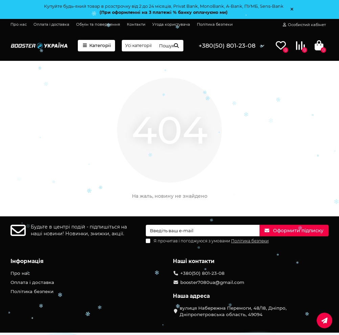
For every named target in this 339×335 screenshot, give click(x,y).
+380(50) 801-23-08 (227, 45)
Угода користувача (171, 24)
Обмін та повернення (98, 24)
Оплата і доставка (51, 24)
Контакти (136, 24)
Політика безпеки (215, 24)
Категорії (96, 45)
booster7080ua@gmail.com (212, 282)
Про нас (18, 24)
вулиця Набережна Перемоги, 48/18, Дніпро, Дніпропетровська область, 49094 (233, 311)
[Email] (202, 230)
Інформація (27, 261)
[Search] (169, 45)
